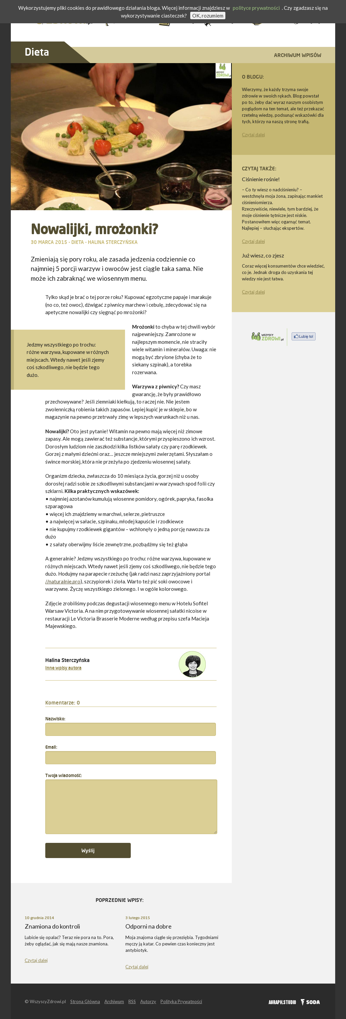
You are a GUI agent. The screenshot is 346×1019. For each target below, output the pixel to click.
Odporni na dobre (148, 926)
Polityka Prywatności (181, 1001)
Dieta (37, 52)
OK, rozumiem (207, 15)
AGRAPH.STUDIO (282, 1002)
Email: (51, 747)
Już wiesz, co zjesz (263, 255)
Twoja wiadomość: (63, 775)
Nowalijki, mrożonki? (94, 229)
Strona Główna (85, 1001)
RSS (132, 1001)
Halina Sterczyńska (113, 242)
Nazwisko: (55, 718)
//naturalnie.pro (62, 581)
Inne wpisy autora (63, 667)
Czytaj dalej (253, 134)
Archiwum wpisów (297, 55)
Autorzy (148, 1001)
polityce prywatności (256, 8)
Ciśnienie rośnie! (261, 179)
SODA (308, 1001)
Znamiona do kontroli (52, 926)
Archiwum (114, 1001)
